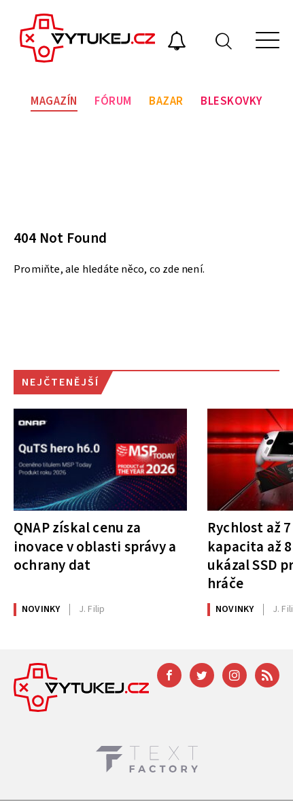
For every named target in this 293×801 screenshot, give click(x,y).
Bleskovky (231, 101)
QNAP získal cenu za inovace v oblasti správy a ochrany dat (95, 546)
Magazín (54, 101)
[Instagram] (234, 675)
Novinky (41, 609)
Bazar (166, 101)
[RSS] (267, 675)
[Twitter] (202, 675)
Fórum (113, 101)
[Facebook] (169, 675)
